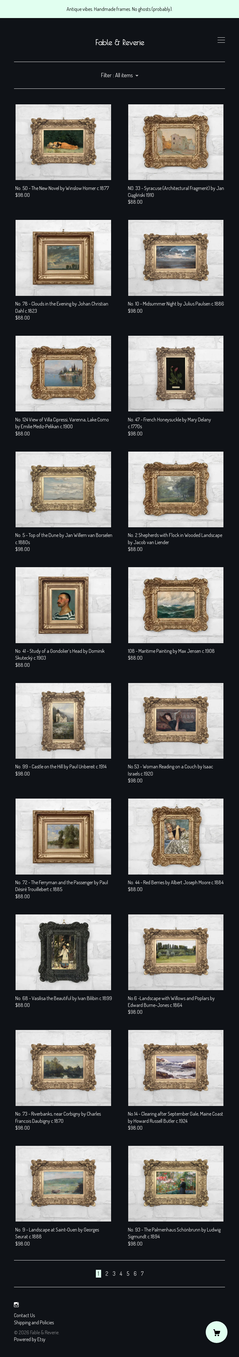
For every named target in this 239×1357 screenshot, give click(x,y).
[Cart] (216, 1332)
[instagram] (16, 1305)
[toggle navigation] (221, 40)
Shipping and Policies (34, 1322)
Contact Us (24, 1315)
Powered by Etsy (29, 1339)
